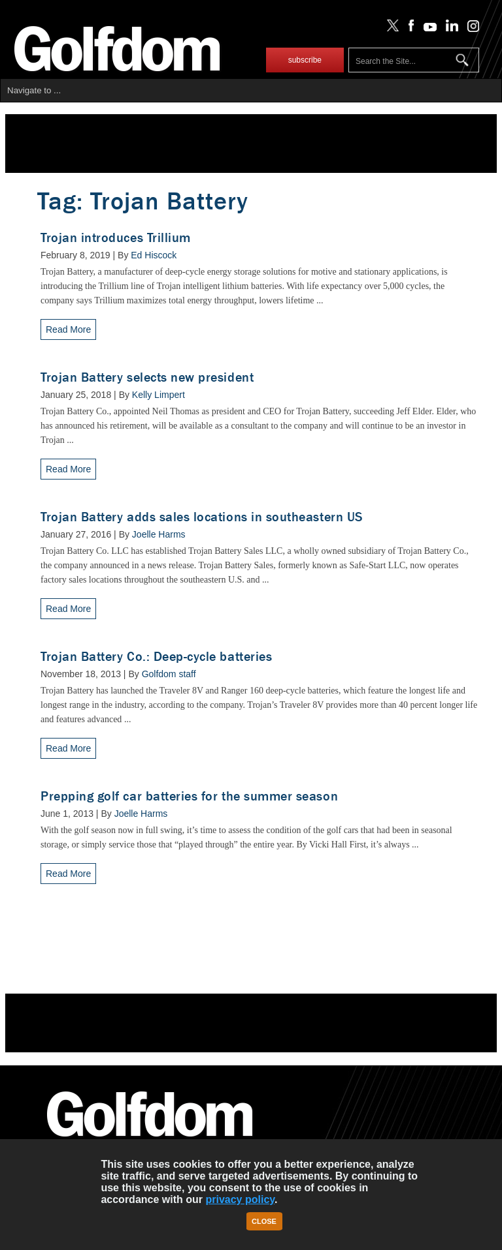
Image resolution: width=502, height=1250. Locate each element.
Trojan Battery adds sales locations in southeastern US (202, 517)
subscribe (305, 60)
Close (264, 1221)
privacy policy (240, 1199)
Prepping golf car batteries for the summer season (189, 796)
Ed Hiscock (153, 255)
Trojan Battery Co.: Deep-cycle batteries (156, 656)
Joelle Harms (159, 534)
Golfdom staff (169, 674)
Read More (68, 329)
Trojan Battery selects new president (147, 377)
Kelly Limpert (158, 394)
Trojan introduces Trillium (116, 238)
